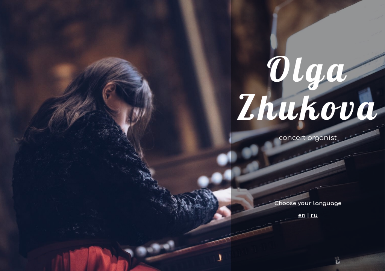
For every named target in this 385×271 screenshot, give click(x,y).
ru (314, 215)
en (301, 215)
